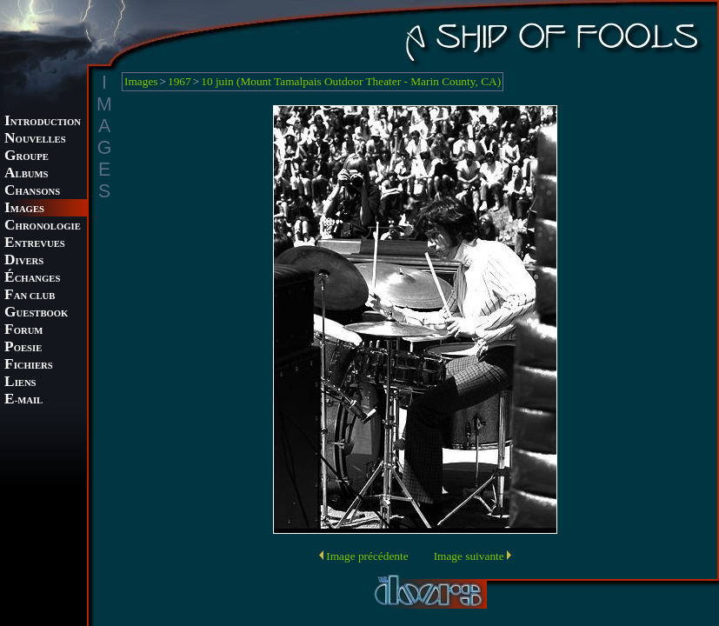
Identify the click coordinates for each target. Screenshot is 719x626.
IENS (20, 383)
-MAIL (23, 400)
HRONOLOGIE (42, 226)
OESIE (23, 348)
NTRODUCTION (42, 122)
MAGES (24, 209)
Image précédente (367, 556)
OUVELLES (35, 139)
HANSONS (32, 191)
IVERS (23, 261)
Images (141, 81)
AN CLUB (29, 296)
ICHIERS (28, 365)
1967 (179, 81)
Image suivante (469, 556)
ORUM (23, 331)
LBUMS (26, 174)
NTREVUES (34, 244)
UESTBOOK (36, 313)
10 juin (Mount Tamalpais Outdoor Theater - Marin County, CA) (351, 81)
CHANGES (32, 278)
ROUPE (26, 157)
